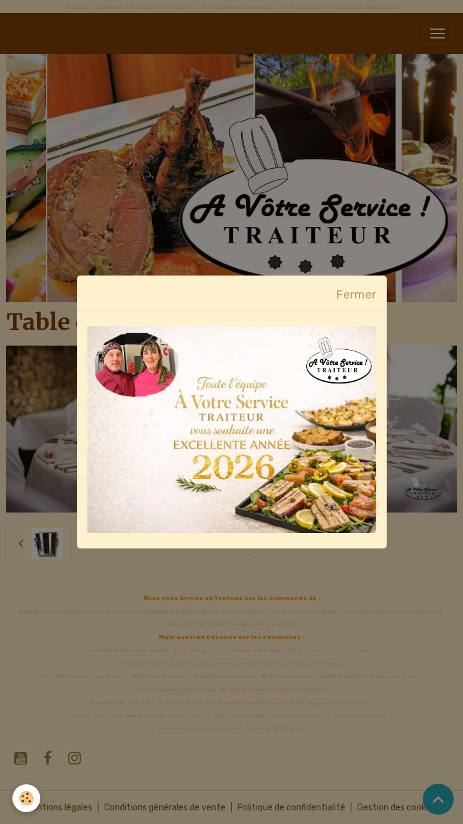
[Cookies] (26, 798)
